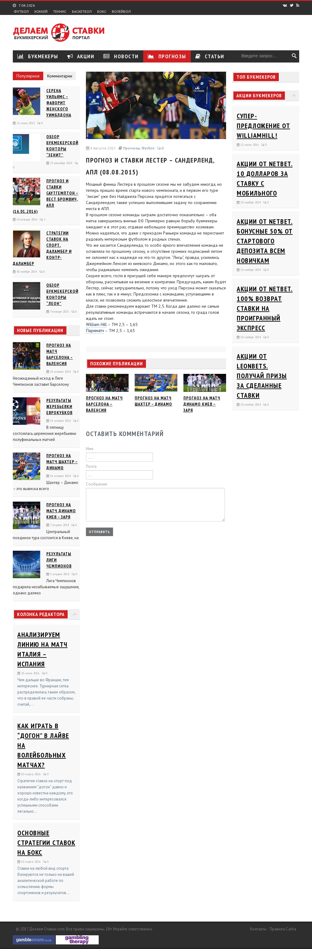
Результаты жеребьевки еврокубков (59, 406)
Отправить (99, 531)
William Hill (96, 324)
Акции (80, 56)
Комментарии (59, 76)
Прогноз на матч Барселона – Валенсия (104, 404)
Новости (121, 56)
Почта (91, 466)
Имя (89, 448)
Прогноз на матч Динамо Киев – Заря (61, 511)
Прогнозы (167, 56)
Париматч (95, 330)
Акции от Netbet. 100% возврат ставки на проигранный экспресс (264, 308)
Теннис (59, 11)
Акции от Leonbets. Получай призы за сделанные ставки (262, 375)
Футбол (21, 11)
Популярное (28, 76)
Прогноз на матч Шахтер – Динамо (62, 462)
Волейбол (121, 11)
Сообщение (96, 484)
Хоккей (41, 11)
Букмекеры (37, 56)
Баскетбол (82, 11)
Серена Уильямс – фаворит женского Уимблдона (58, 103)
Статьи (209, 56)
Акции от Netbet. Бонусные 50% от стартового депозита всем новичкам (265, 241)
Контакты (258, 929)
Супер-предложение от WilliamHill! (263, 126)
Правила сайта (283, 929)
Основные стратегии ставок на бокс (46, 843)
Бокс (101, 11)
